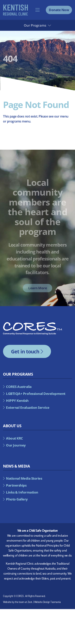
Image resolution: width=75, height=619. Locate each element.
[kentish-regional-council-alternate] (15, 6)
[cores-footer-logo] (32, 323)
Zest (30, 602)
